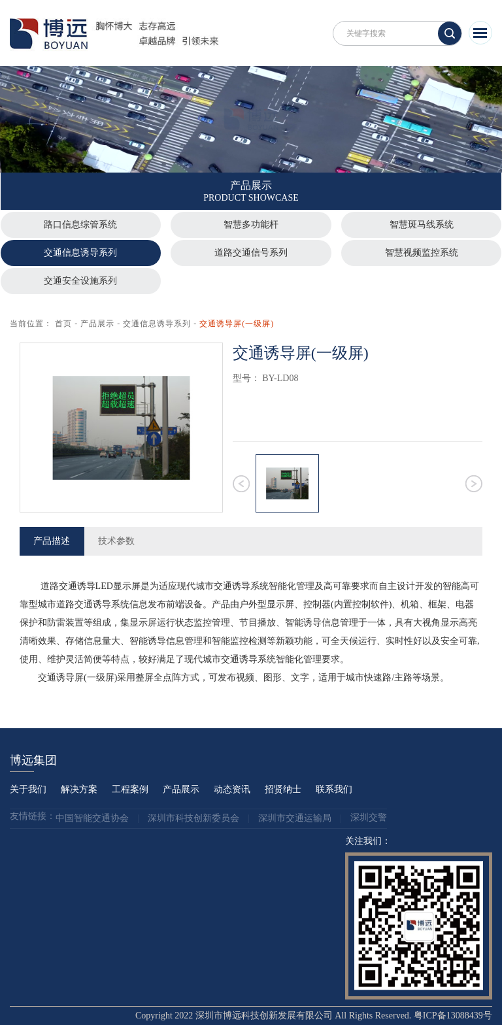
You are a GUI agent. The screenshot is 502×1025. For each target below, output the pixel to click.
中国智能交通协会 (92, 819)
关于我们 (28, 789)
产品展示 (97, 323)
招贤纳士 (283, 789)
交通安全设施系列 (80, 281)
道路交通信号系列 (251, 253)
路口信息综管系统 (80, 224)
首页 (63, 323)
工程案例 (130, 789)
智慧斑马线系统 (422, 224)
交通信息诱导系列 (80, 253)
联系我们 (334, 789)
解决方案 (79, 789)
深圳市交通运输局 (294, 819)
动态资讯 (232, 789)
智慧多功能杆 (251, 224)
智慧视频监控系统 (421, 253)
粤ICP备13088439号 (453, 1015)
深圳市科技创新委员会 (193, 819)
